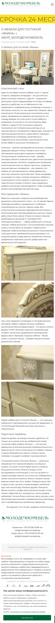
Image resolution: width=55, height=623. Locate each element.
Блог (33, 42)
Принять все (27, 618)
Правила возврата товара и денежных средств (27, 548)
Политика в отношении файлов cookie (27, 612)
